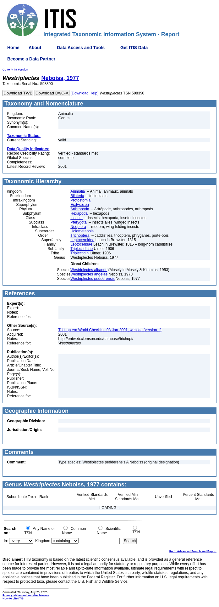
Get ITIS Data (134, 47)
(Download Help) (84, 93)
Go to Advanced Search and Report (192, 551)
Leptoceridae (81, 244)
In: (6, 541)
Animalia (77, 191)
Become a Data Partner (31, 58)
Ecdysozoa (79, 204)
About (35, 47)
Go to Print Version (15, 69)
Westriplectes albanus (88, 270)
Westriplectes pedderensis (92, 278)
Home (13, 47)
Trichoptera (79, 235)
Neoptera (78, 226)
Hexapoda (79, 213)
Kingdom (42, 541)
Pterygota (78, 222)
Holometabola (82, 231)
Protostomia (80, 200)
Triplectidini (79, 253)
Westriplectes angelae (88, 274)
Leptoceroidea (82, 240)
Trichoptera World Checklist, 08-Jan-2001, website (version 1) (110, 330)
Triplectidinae (81, 249)
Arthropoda (79, 209)
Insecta (76, 218)
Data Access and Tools (81, 47)
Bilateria (77, 196)
